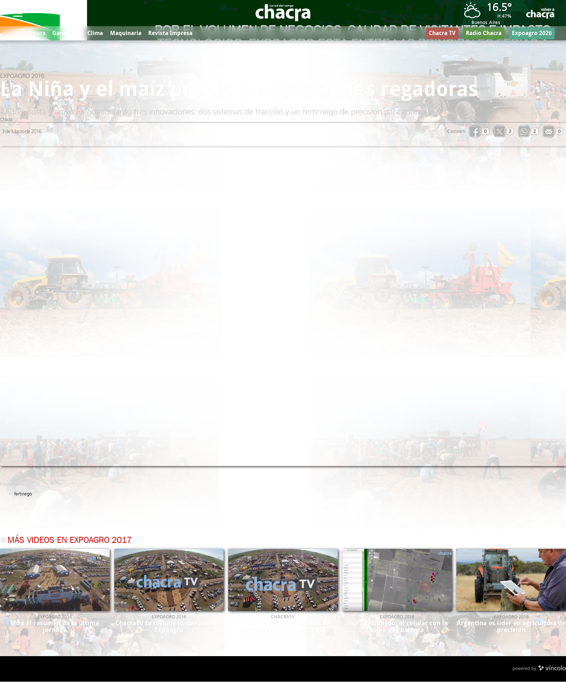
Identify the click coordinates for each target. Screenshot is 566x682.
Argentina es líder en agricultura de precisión (511, 627)
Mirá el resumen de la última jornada (54, 627)
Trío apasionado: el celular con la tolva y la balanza (397, 627)
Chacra (6, 120)
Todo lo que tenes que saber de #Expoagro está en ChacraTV (282, 627)
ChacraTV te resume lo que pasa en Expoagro (168, 627)
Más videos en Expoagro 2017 (69, 541)
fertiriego (23, 494)
